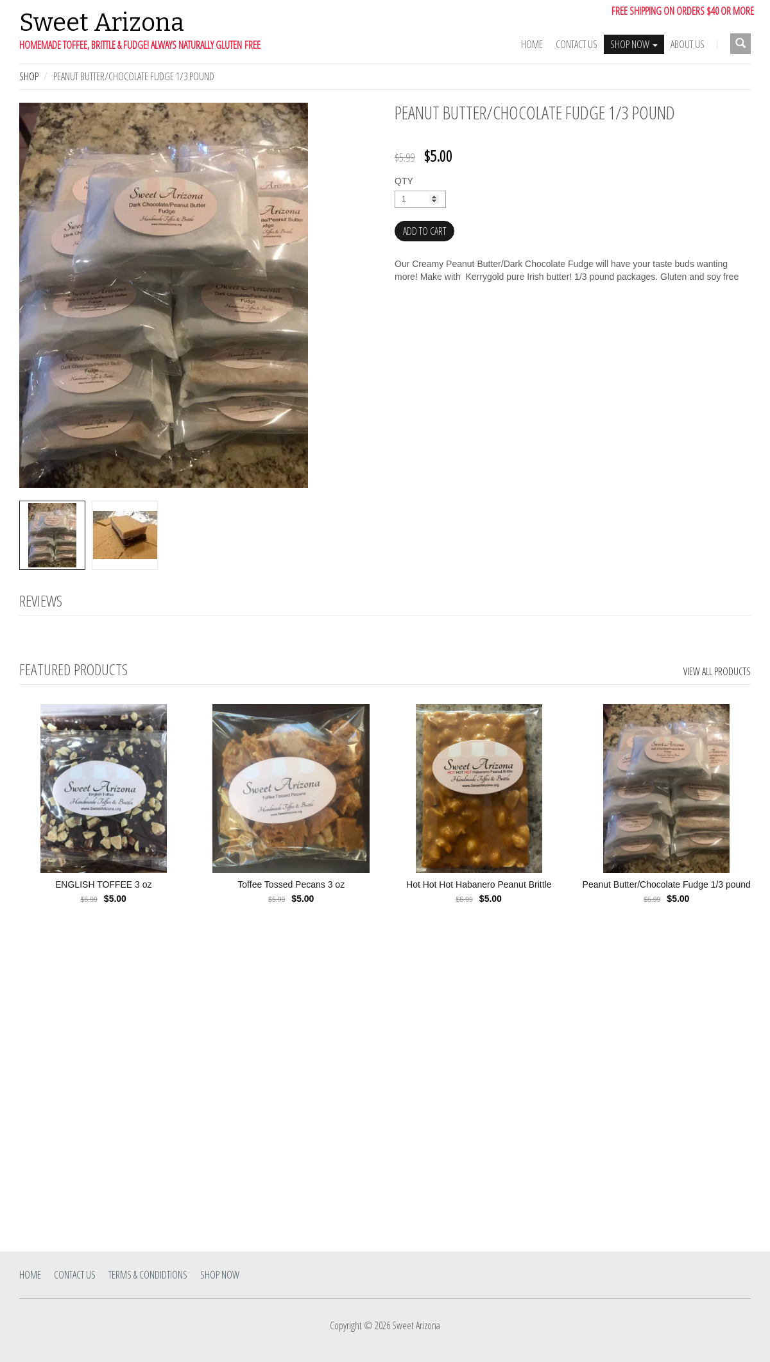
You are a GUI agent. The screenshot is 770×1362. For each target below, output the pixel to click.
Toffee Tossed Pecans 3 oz (291, 884)
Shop (28, 76)
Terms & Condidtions (147, 1275)
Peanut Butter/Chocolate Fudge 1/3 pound (667, 884)
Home (532, 44)
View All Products (717, 671)
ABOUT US (688, 44)
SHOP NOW (634, 44)
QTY (404, 181)
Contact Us (576, 44)
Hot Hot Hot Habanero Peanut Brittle (478, 884)
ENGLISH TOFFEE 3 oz (103, 884)
